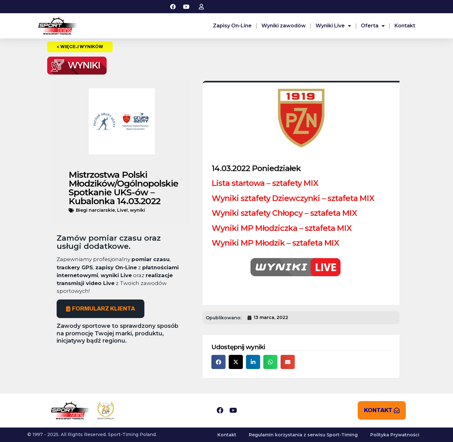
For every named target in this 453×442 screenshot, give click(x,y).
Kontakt (404, 26)
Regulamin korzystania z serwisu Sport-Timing (303, 435)
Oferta (373, 25)
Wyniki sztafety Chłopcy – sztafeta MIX (284, 213)
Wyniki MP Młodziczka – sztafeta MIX (282, 228)
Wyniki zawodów (283, 26)
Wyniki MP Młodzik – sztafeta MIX (275, 243)
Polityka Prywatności (394, 435)
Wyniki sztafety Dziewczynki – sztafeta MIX (293, 198)
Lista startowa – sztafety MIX (265, 183)
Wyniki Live (333, 25)
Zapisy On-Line (232, 26)
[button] (218, 362)
